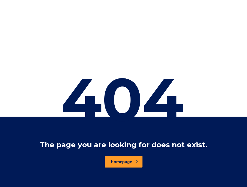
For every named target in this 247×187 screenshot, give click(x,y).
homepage (124, 161)
